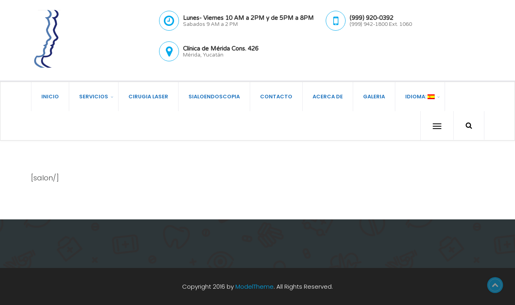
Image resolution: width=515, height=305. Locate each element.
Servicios (93, 96)
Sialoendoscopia (214, 96)
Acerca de (328, 96)
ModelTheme (254, 286)
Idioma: (420, 96)
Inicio (50, 96)
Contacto (276, 96)
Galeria (374, 96)
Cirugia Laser (148, 96)
